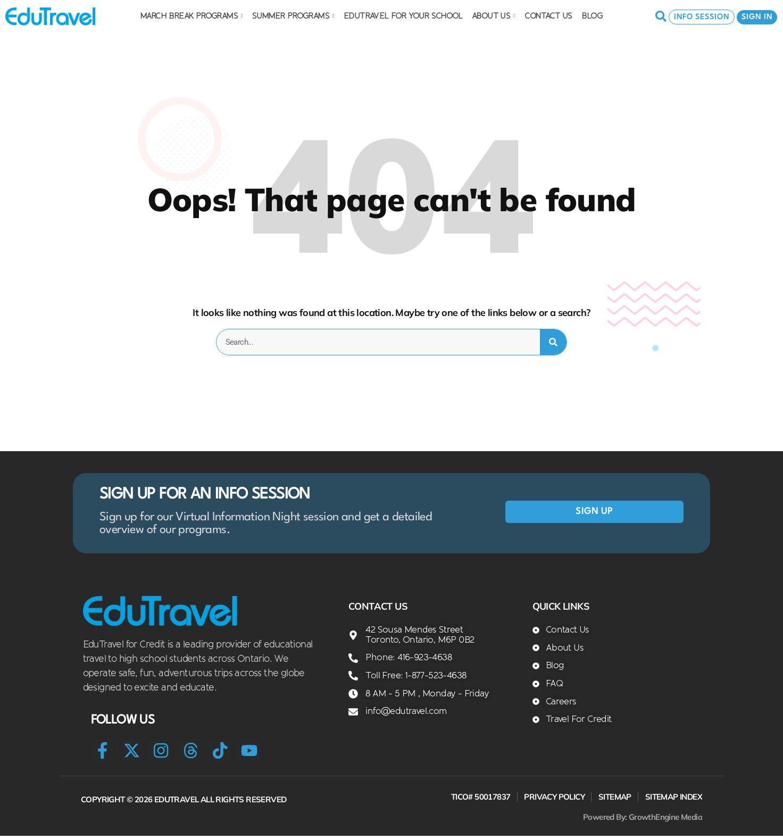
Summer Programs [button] (293, 16)
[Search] (553, 342)
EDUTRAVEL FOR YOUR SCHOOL (403, 16)
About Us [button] (493, 16)
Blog (592, 16)
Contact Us (548, 16)
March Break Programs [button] (191, 16)
